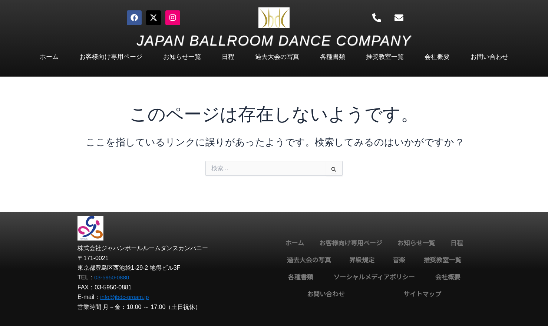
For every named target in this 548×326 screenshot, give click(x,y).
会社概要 (437, 56)
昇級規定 (361, 260)
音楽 (399, 260)
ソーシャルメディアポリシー (374, 277)
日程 (228, 56)
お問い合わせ (489, 56)
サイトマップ (422, 294)
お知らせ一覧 (182, 56)
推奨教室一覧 (385, 56)
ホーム (49, 56)
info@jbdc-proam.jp (126, 297)
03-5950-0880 (112, 277)
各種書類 (332, 56)
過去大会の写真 (277, 56)
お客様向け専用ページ (110, 56)
